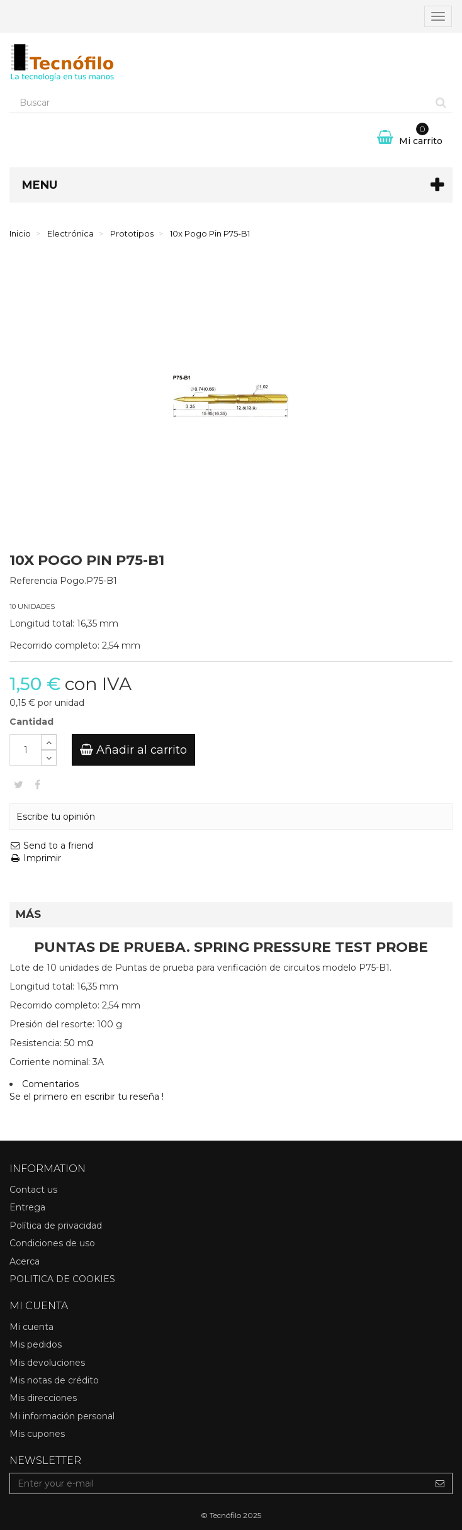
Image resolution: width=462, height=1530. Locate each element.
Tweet (18, 784)
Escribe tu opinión (55, 816)
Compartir (37, 784)
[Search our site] (219, 102)
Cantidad (31, 721)
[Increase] (49, 742)
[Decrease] (49, 758)
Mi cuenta (31, 1326)
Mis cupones (37, 1433)
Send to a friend (51, 845)
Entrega (27, 1207)
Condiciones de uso (52, 1243)
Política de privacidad (55, 1225)
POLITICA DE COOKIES (62, 1279)
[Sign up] (440, 1483)
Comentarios (50, 1084)
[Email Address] (219, 1483)
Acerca (24, 1261)
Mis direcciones (43, 1398)
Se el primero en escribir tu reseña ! (86, 1096)
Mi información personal (62, 1416)
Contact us (33, 1189)
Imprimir (35, 858)
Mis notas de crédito (54, 1380)
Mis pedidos (35, 1344)
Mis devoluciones (47, 1362)
